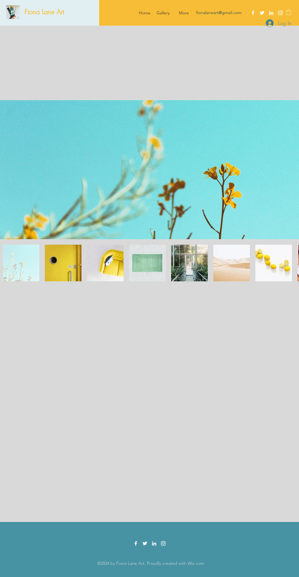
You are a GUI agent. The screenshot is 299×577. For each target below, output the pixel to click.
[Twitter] (262, 13)
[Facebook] (253, 13)
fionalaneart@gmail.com (219, 12)
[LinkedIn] (271, 13)
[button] (288, 12)
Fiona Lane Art (44, 11)
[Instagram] (280, 13)
